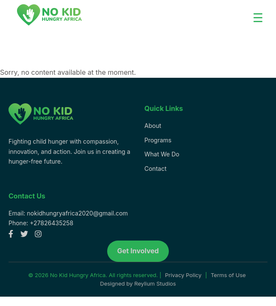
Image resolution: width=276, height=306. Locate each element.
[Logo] (49, 16)
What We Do (162, 154)
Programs (158, 140)
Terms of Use (228, 275)
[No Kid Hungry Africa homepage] (41, 130)
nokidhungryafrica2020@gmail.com (77, 213)
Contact (156, 168)
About (153, 125)
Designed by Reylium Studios (138, 283)
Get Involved (138, 250)
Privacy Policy (183, 275)
